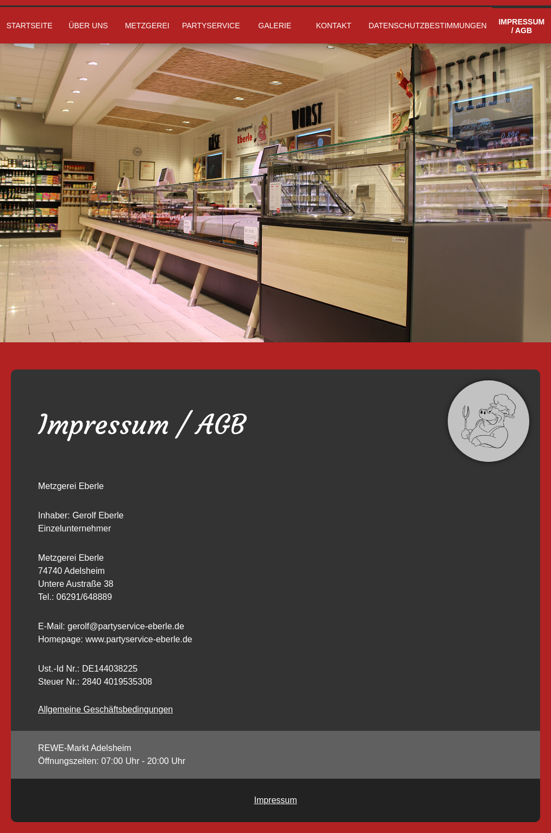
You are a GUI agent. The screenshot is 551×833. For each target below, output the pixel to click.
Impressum (275, 800)
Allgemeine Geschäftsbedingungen (105, 709)
